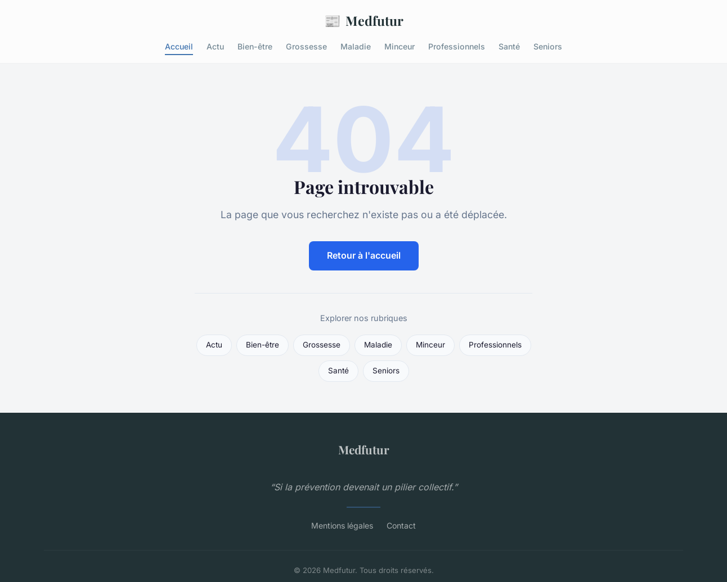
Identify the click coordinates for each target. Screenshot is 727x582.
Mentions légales (342, 525)
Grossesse (306, 46)
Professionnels (456, 46)
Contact (401, 525)
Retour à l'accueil (364, 255)
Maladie (355, 46)
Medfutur (363, 20)
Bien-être (254, 46)
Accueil (179, 46)
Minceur (399, 46)
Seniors (547, 46)
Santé (509, 46)
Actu (215, 46)
